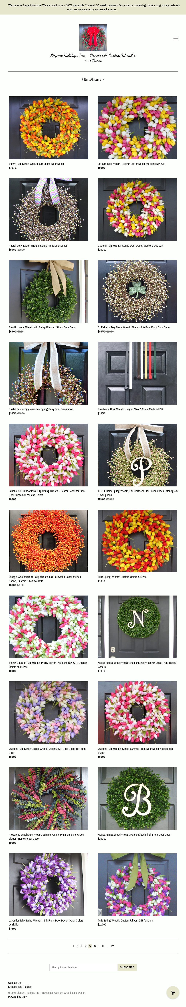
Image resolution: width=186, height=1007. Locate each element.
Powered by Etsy (17, 997)
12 (112, 946)
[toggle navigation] (175, 38)
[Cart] (173, 992)
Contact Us (14, 983)
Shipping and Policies (20, 987)
